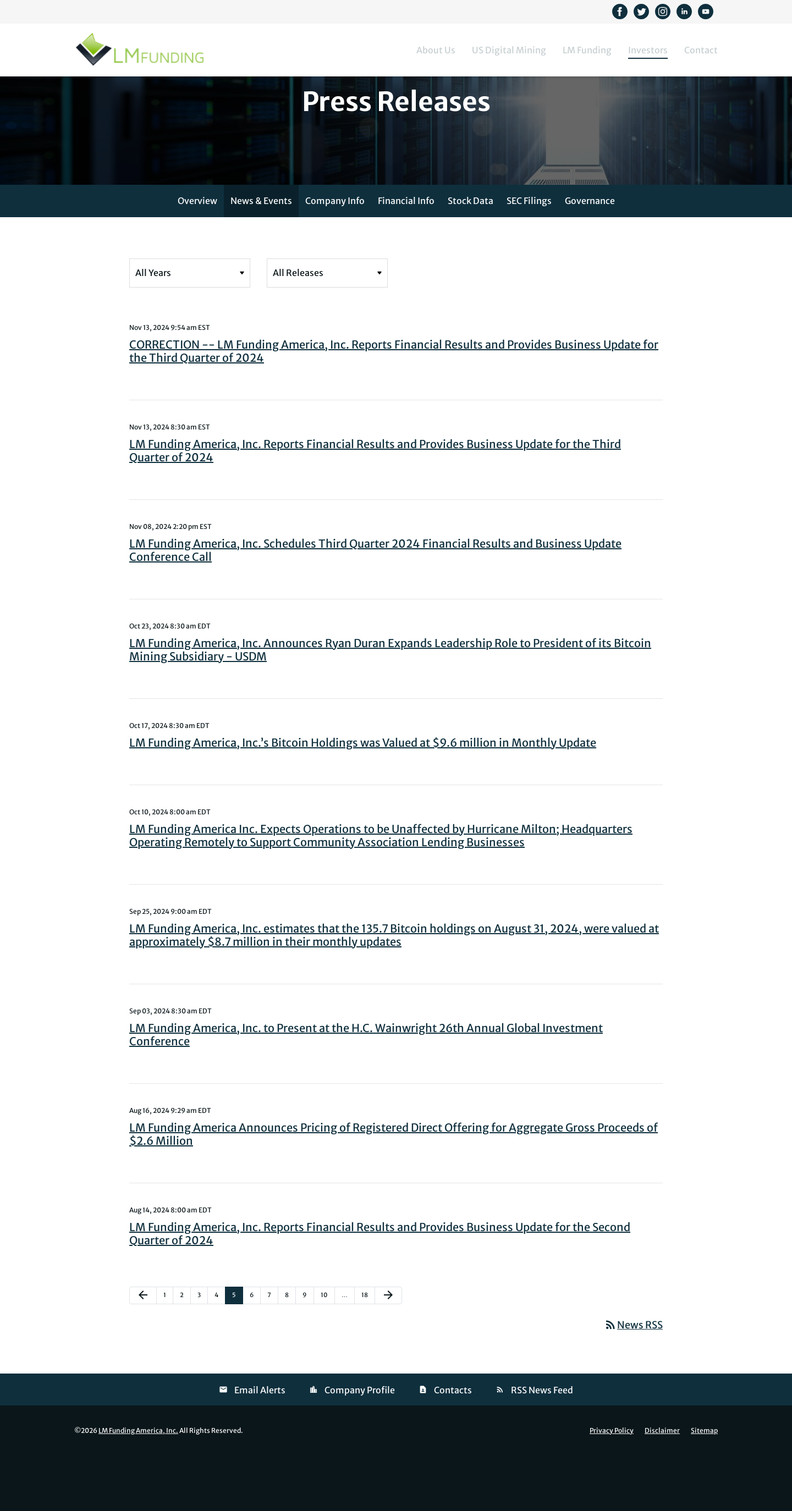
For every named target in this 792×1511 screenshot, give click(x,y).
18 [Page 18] (368, 1353)
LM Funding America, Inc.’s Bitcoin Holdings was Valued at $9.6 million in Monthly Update (362, 799)
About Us (435, 50)
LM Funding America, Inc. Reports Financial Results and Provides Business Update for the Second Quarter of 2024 (379, 1289)
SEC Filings (529, 256)
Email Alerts (259, 1446)
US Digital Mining (509, 50)
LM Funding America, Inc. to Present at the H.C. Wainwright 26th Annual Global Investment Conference (366, 1090)
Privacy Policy (612, 1487)
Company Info (335, 256)
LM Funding (587, 50)
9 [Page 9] (308, 1353)
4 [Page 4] (220, 1353)
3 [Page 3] (202, 1353)
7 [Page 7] (272, 1353)
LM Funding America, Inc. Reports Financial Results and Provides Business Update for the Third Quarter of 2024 (375, 506)
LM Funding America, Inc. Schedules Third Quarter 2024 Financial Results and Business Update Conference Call (375, 606)
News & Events (261, 256)
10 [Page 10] (327, 1353)
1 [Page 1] (168, 1353)
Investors (648, 50)
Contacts (453, 1446)
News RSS (633, 1381)
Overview (197, 256)
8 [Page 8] (290, 1353)
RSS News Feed (542, 1446)
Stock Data (470, 256)
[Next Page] (388, 1351)
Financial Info (406, 256)
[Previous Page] (143, 1351)
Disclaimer (662, 1487)
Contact (701, 50)
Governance (590, 256)
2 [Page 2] (185, 1353)
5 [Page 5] (237, 1353)
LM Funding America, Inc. (138, 1486)
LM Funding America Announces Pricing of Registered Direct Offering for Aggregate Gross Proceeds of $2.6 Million (393, 1190)
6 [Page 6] (255, 1353)
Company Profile (359, 1446)
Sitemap (704, 1487)
